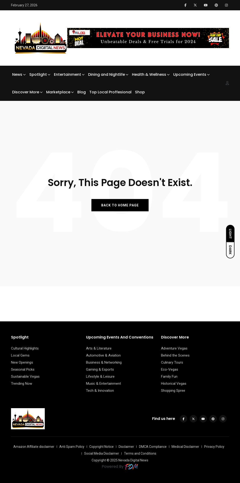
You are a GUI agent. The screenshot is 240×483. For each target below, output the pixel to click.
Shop (140, 92)
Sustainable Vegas (25, 376)
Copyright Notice (101, 447)
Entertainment (67, 74)
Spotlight (38, 74)
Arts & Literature (99, 348)
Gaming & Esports (100, 369)
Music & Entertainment (103, 383)
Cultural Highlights (25, 348)
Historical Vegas (173, 383)
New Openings (22, 362)
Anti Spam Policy (71, 447)
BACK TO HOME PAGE (120, 205)
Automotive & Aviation (103, 355)
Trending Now (21, 383)
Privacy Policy (214, 447)
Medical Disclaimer (185, 447)
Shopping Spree (173, 390)
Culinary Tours (172, 362)
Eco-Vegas (169, 369)
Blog (81, 92)
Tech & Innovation (100, 390)
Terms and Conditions (140, 453)
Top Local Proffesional (110, 92)
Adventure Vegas (174, 348)
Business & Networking (104, 362)
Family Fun (169, 376)
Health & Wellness (149, 74)
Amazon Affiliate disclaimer (33, 447)
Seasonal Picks (22, 369)
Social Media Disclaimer (101, 453)
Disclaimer (126, 447)
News (17, 74)
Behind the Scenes (175, 355)
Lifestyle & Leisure (100, 376)
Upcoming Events (189, 74)
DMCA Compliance (153, 447)
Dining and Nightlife (106, 74)
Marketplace (58, 92)
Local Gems (20, 355)
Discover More (25, 92)
